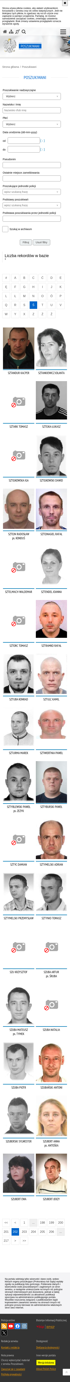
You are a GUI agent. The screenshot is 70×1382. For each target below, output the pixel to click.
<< (5, 1221)
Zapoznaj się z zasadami (13, 1369)
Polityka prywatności (11, 1374)
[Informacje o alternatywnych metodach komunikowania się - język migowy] (17, 31)
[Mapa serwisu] (11, 31)
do (4, 149)
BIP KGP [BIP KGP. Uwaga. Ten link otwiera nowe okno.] (50, 1327)
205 (42, 1231)
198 (42, 1222)
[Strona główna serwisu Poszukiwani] (5, 31)
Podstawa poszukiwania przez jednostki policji (29, 212)
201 (6, 1231)
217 (6, 1240)
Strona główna (10, 66)
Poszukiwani (29, 66)
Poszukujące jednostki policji (19, 186)
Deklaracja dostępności (47, 1347)
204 (33, 1231)
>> (23, 1239)
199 (51, 1222)
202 (15, 1231)
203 (24, 1231)
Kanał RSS (4, 1326)
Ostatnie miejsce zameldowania (21, 172)
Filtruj (26, 242)
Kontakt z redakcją (10, 1347)
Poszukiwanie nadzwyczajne (19, 90)
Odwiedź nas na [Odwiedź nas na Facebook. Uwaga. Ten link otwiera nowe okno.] (18, 1326)
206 (51, 1231)
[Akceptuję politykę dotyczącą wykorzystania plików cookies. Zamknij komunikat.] (65, 3)
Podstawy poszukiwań (15, 199)
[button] (63, 32)
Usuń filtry (41, 242)
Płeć (5, 117)
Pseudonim (9, 159)
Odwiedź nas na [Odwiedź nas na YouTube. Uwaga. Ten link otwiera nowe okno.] (11, 1326)
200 (60, 1222)
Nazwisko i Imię (12, 104)
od (4, 140)
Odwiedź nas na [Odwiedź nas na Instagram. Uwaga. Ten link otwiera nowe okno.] (24, 1326)
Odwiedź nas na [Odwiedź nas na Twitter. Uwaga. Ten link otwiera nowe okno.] (4, 1333)
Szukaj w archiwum (21, 229)
